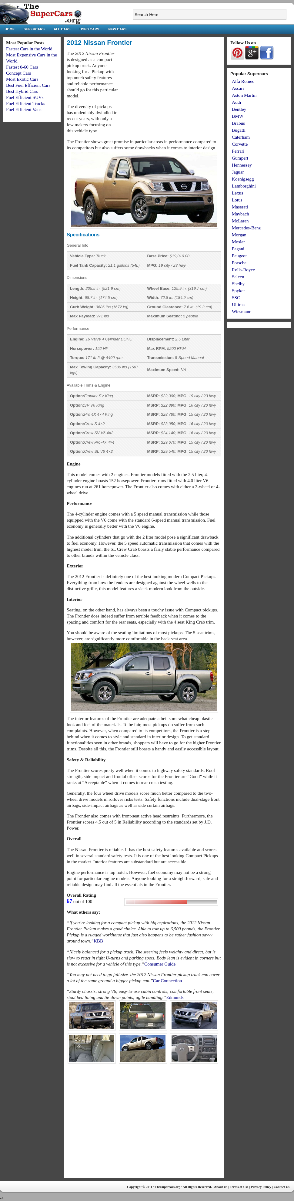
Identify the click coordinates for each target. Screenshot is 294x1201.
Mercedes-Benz (246, 227)
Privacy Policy (261, 1187)
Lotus (237, 199)
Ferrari (238, 151)
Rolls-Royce (243, 269)
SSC (236, 297)
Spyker (238, 290)
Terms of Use (239, 1187)
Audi (236, 102)
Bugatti (239, 130)
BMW (237, 116)
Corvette (240, 144)
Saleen (238, 276)
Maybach (240, 213)
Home (10, 29)
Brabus (238, 123)
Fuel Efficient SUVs (25, 97)
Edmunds (174, 997)
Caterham (241, 137)
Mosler (238, 241)
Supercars (34, 29)
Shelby (238, 283)
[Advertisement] (170, 92)
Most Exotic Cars (22, 79)
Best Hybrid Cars (22, 91)
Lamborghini (244, 185)
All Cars (62, 29)
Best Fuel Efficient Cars (28, 85)
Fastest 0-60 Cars (22, 66)
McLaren (240, 220)
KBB (98, 940)
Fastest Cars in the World (29, 48)
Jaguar (238, 171)
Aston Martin (244, 95)
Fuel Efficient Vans (24, 109)
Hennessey (242, 164)
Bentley (239, 109)
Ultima (238, 304)
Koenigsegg (243, 178)
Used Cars (89, 29)
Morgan (239, 234)
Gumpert (240, 158)
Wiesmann (241, 311)
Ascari (238, 88)
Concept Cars (18, 73)
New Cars (117, 29)
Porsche (239, 262)
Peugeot (239, 255)
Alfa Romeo (243, 81)
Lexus (237, 192)
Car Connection (167, 980)
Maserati (240, 206)
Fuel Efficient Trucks (25, 103)
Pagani (238, 248)
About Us (220, 1187)
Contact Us (281, 1187)
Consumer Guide (159, 963)
